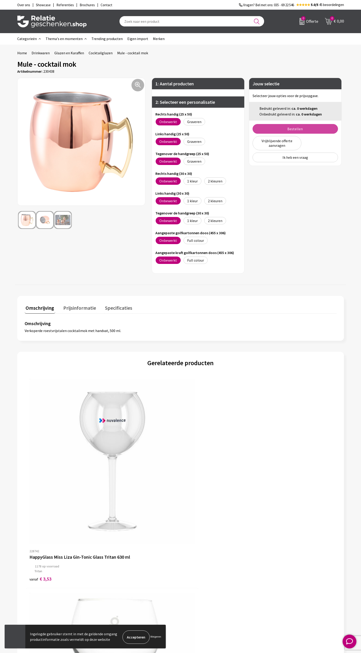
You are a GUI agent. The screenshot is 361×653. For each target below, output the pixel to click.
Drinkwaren (41, 53)
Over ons (112, 567)
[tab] (39, 307)
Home (22, 53)
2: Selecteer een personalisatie (185, 102)
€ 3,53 (40, 480)
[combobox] (191, 21)
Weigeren (155, 637)
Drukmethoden (117, 589)
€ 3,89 (118, 480)
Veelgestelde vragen (121, 582)
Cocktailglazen (101, 53)
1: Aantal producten (174, 84)
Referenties (195, 589)
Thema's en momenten (64, 38)
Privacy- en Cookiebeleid (286, 575)
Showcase (194, 575)
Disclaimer (275, 582)
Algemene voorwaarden (286, 567)
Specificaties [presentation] (113, 306)
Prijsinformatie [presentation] (76, 306)
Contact (192, 567)
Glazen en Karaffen (69, 53)
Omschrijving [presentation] (39, 306)
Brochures (194, 582)
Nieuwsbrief (114, 575)
